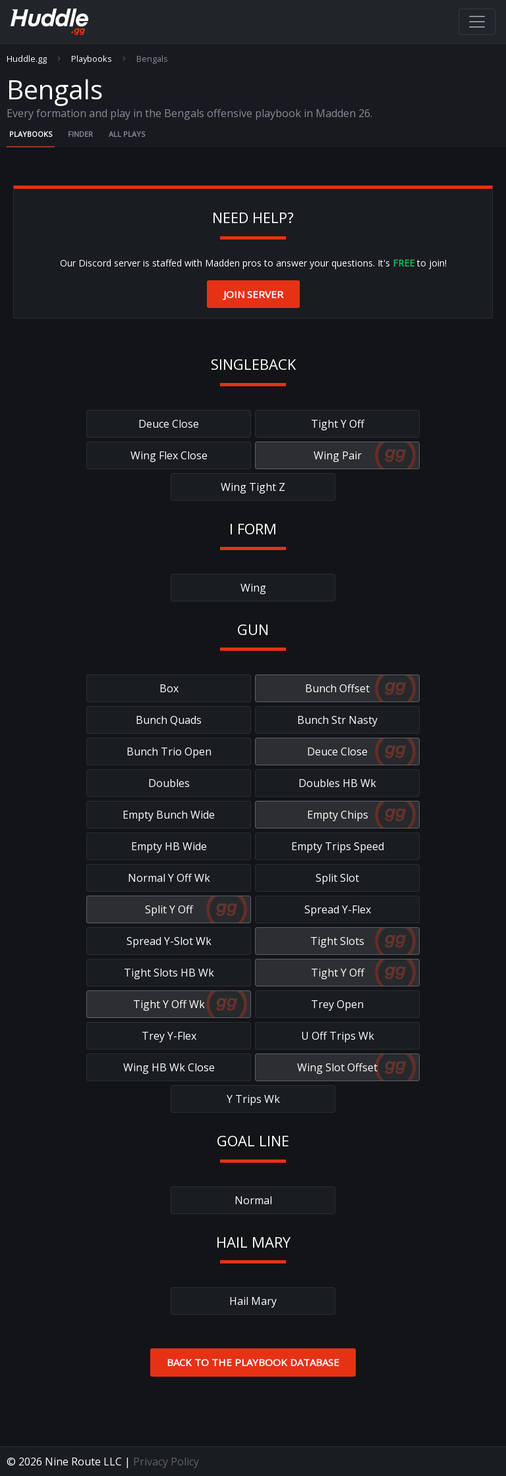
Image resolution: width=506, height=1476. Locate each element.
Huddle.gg (27, 59)
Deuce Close (168, 424)
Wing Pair (338, 455)
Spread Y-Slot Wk (168, 941)
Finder (80, 134)
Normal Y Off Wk (169, 878)
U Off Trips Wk (337, 1036)
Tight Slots (337, 941)
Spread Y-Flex (337, 909)
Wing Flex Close (169, 455)
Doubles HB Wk (337, 783)
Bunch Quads (169, 720)
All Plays (127, 134)
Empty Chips (337, 814)
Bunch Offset (337, 688)
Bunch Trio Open (168, 751)
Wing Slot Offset (337, 1067)
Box (169, 688)
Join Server (253, 294)
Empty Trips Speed (337, 846)
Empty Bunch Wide (169, 814)
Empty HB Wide (169, 846)
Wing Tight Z (253, 487)
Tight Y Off (337, 424)
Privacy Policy (166, 1461)
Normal (253, 1200)
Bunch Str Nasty (337, 720)
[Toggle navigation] (477, 22)
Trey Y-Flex (169, 1036)
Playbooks (91, 59)
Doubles (169, 783)
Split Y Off (169, 909)
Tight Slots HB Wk (169, 972)
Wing (253, 587)
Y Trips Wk (253, 1099)
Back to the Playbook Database (253, 1362)
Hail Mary (253, 1301)
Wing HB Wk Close (169, 1067)
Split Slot (337, 878)
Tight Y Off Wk (169, 1004)
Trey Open (337, 1004)
